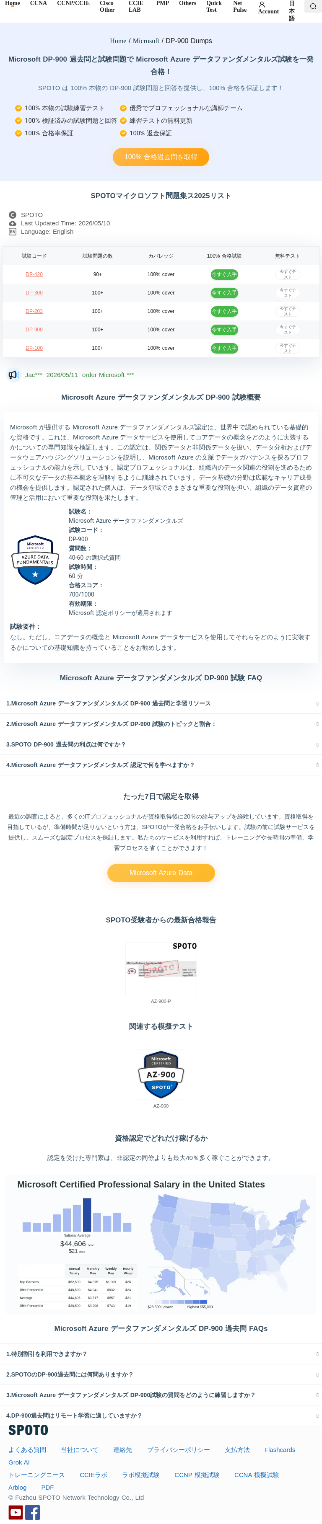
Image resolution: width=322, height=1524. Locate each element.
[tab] (161, 703)
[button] (161, 703)
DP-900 (34, 330)
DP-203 (34, 311)
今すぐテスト (288, 274)
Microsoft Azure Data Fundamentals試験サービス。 (160, 875)
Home (118, 40)
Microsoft (146, 40)
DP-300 (34, 293)
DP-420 (34, 274)
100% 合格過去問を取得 (161, 156)
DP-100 (34, 348)
